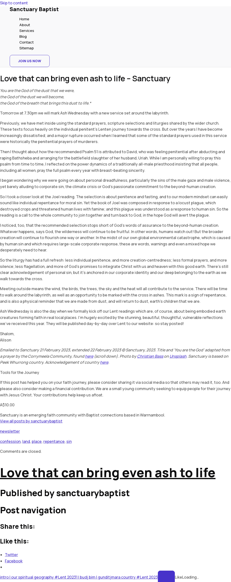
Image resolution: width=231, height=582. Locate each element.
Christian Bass (150, 356)
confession (10, 441)
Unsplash (177, 356)
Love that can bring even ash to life (108, 472)
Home (24, 19)
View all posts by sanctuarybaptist (31, 421)
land (26, 441)
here (89, 356)
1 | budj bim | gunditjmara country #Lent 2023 (117, 577)
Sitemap (26, 48)
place (37, 441)
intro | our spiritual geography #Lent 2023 (38, 577)
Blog (23, 36)
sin (69, 441)
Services (26, 30)
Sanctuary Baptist (34, 9)
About (24, 24)
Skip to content (14, 3)
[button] (30, 61)
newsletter (10, 431)
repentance (54, 441)
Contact (26, 42)
